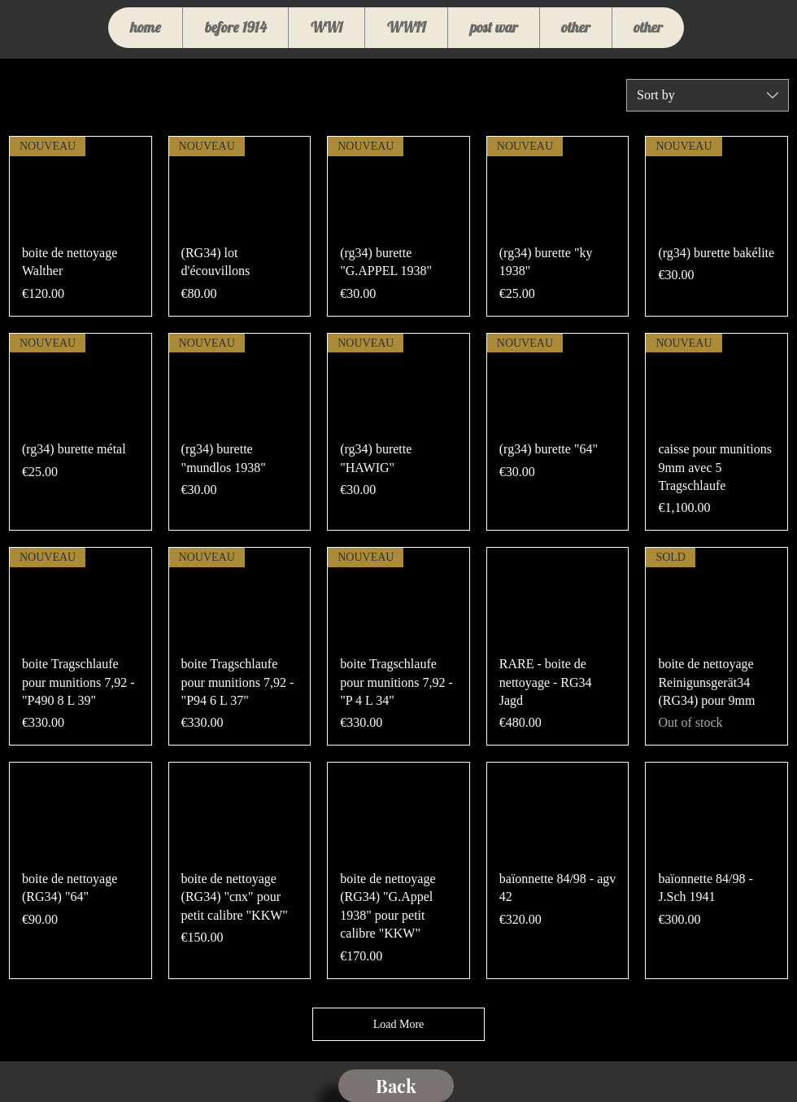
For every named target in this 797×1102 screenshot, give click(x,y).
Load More (399, 1024)
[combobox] (707, 95)
